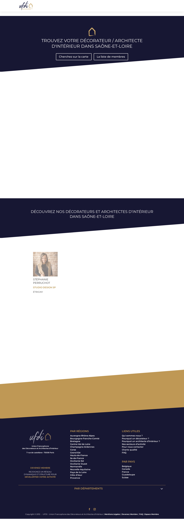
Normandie (76, 467)
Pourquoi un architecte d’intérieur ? (141, 441)
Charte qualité (129, 450)
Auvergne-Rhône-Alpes (82, 436)
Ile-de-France (77, 458)
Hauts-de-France (79, 455)
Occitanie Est (77, 461)
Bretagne (75, 441)
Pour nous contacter (132, 447)
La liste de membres (111, 57)
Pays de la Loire (78, 472)
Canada (126, 469)
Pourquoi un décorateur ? (135, 439)
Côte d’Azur (76, 475)
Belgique (127, 466)
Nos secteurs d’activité (133, 444)
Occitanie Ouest (78, 464)
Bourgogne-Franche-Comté (84, 439)
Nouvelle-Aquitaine (80, 469)
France (125, 472)
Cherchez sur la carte (73, 57)
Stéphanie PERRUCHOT (41, 281)
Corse (73, 450)
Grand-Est (75, 453)
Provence (75, 478)
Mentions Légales (112, 514)
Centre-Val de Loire (80, 444)
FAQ (124, 453)
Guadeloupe (128, 475)
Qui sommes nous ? (132, 436)
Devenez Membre (130, 514)
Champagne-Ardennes (82, 447)
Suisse (125, 477)
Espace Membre (151, 514)
